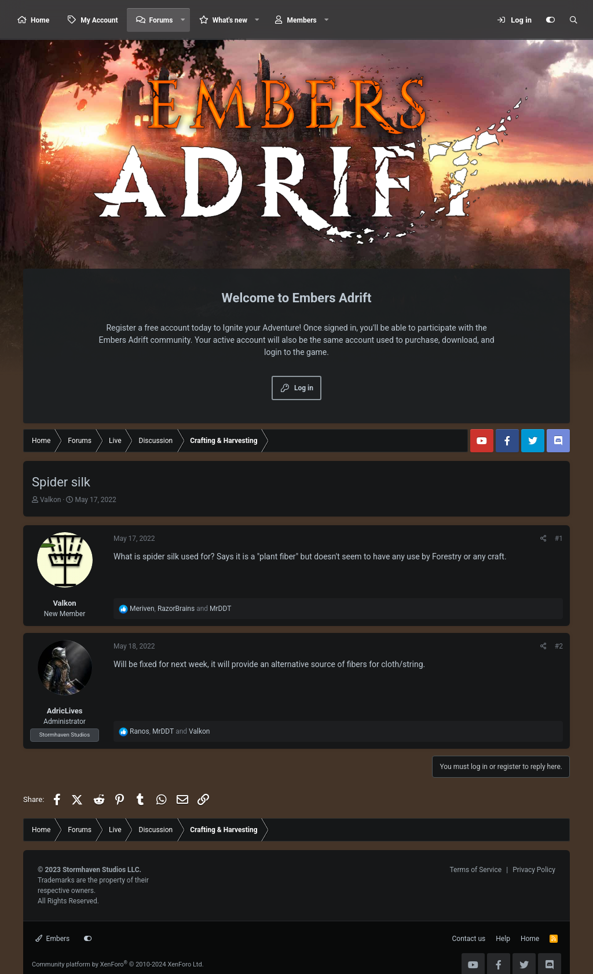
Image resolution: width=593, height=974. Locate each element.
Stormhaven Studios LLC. (102, 870)
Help (503, 939)
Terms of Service (475, 870)
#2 (559, 646)
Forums (161, 20)
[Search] (573, 20)
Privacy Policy (534, 870)
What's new (230, 20)
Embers (52, 939)
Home (40, 20)
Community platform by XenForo (118, 964)
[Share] (543, 538)
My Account (99, 20)
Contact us (469, 939)
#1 (559, 538)
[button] (182, 20)
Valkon (50, 500)
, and (180, 609)
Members (302, 20)
